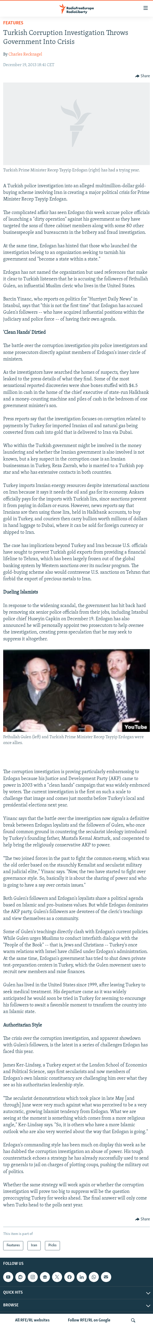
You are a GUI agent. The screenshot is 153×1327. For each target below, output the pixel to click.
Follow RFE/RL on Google (89, 1320)
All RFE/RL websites (32, 1320)
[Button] (142, 76)
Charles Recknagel (25, 54)
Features (13, 23)
